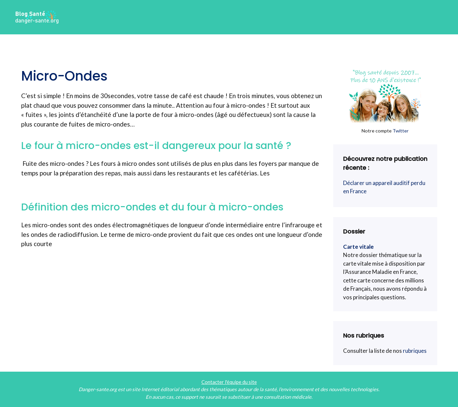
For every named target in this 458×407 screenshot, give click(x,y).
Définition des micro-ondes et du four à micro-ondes (152, 207)
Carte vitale (358, 246)
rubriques (415, 350)
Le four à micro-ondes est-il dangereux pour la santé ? (156, 146)
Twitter (401, 130)
